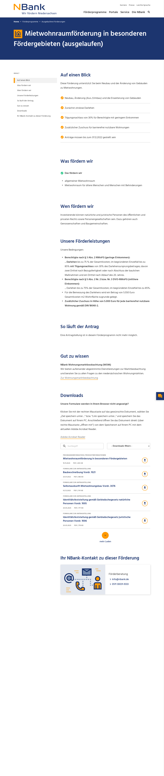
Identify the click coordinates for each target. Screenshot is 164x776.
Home (16, 21)
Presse (131, 5)
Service (124, 12)
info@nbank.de (120, 579)
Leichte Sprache (143, 5)
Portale (113, 12)
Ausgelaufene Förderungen (53, 21)
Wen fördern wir (24, 90)
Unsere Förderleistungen (27, 95)
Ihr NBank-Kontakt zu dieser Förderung (34, 116)
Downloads (22, 111)
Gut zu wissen (23, 106)
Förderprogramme (95, 12)
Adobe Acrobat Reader (72, 437)
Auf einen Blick (23, 80)
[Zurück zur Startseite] (35, 13)
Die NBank (138, 12)
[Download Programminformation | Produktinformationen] (105, 459)
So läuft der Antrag (25, 100)
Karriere (123, 5)
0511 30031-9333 (120, 584)
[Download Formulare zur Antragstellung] (105, 473)
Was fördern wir (24, 85)
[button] (148, 12)
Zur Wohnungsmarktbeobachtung (79, 378)
